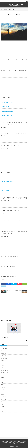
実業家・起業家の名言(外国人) (5, 379)
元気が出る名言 (3, 350)
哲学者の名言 (3, 365)
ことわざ (2, 411)
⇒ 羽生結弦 (2, 394)
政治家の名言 (3, 384)
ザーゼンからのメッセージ (14, 333)
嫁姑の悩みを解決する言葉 (4, 348)
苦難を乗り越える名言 (4, 358)
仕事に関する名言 (3, 355)
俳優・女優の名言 (3, 396)
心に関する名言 (3, 360)
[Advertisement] (14, 48)
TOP (3, 441)
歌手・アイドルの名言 (4, 401)
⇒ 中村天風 (2, 382)
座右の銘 (16, 442)
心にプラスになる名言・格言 (7, 185)
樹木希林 (7, 441)
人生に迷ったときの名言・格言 (7, 115)
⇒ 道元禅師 (2, 404)
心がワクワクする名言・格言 (7, 190)
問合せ (14, 443)
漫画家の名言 (3, 387)
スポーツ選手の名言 (3, 392)
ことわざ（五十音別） (22, 442)
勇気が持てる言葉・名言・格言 (7, 102)
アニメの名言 (3, 389)
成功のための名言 (3, 353)
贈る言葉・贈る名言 (3, 346)
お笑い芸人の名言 (3, 399)
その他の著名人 (3, 406)
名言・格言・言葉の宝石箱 (16, 4)
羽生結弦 (11, 441)
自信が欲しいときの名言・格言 (7, 111)
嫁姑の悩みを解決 (11, 442)
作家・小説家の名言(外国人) (4, 370)
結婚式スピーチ (19, 441)
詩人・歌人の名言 (3, 375)
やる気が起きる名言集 (18, 290)
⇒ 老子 (2, 367)
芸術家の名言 (3, 377)
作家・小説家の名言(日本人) (4, 372)
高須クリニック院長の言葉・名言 (7, 181)
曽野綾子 (15, 441)
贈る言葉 (24, 441)
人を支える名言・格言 (5, 106)
